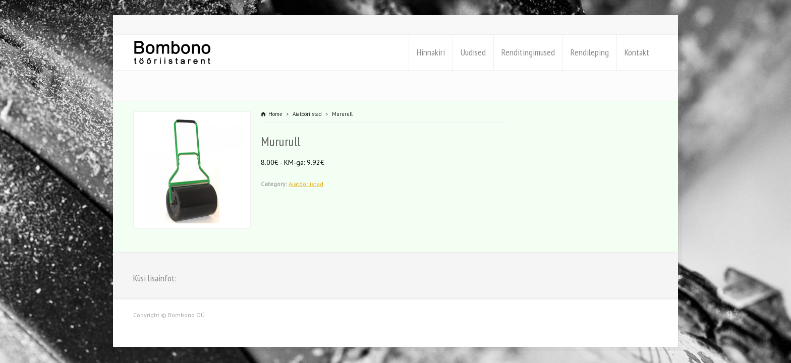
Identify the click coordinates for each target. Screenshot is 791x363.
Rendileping (590, 52)
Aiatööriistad (306, 184)
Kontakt (637, 52)
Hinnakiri (431, 52)
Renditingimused (528, 52)
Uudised (473, 52)
